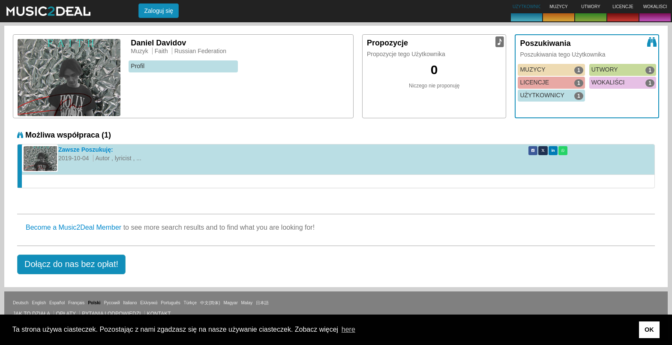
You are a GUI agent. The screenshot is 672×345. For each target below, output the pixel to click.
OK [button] (649, 329)
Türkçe (190, 302)
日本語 (262, 302)
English (39, 302)
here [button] (348, 329)
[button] (71, 264)
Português (170, 302)
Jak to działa (31, 314)
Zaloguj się (158, 10)
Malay (247, 302)
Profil (137, 66)
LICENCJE (551, 82)
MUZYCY (551, 70)
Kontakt (159, 314)
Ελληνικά (148, 302)
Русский (112, 302)
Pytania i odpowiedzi (111, 314)
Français (76, 302)
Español (57, 302)
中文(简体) (210, 302)
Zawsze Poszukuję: (85, 149)
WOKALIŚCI (622, 82)
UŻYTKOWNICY (551, 95)
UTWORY (622, 70)
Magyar (230, 302)
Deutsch (21, 302)
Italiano (130, 302)
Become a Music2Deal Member (73, 227)
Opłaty (66, 314)
